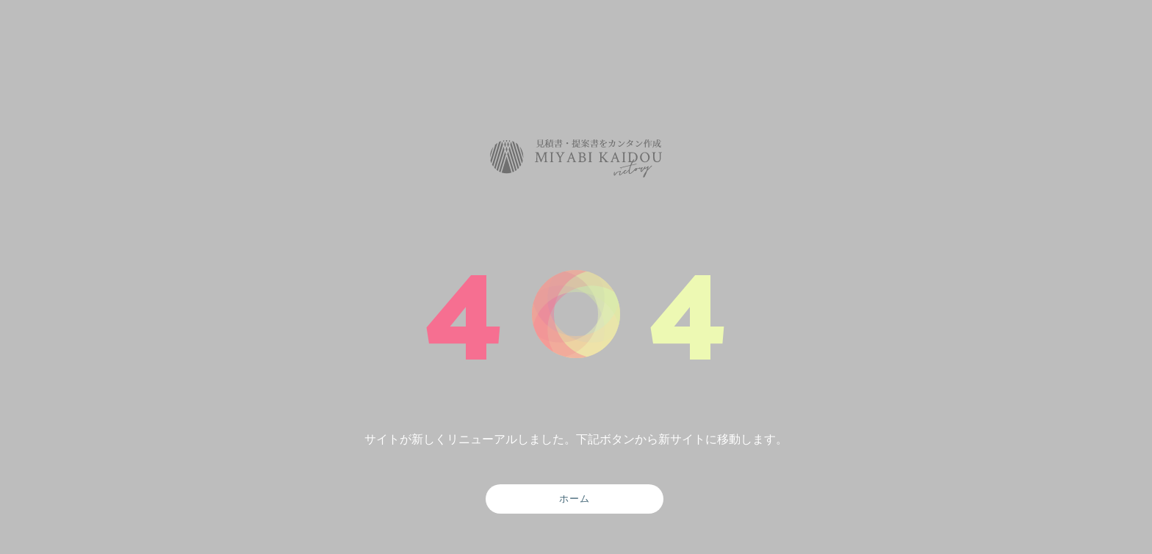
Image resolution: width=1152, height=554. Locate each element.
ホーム (574, 498)
